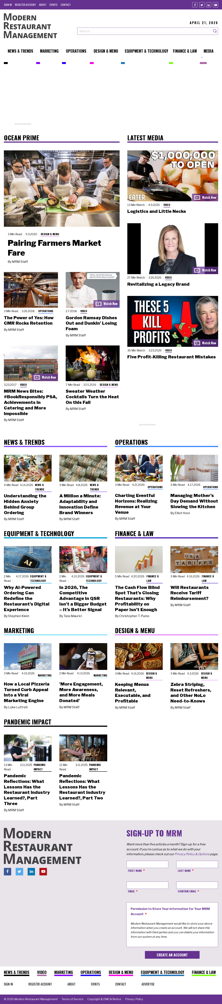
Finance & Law (152, 578)
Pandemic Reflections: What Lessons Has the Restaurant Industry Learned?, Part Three (27, 789)
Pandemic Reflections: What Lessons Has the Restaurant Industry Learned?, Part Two (82, 787)
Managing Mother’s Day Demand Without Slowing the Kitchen (194, 501)
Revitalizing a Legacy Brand (158, 284)
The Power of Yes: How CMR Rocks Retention (29, 320)
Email (131, 891)
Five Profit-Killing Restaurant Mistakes (171, 357)
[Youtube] (215, 4)
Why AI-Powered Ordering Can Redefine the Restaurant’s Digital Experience (26, 598)
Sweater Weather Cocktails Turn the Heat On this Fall (92, 396)
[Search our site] (144, 31)
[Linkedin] (208, 4)
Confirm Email (187, 891)
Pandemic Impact (40, 767)
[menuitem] (8, 5)
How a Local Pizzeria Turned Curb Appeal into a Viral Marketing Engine (26, 692)
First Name (135, 870)
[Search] (215, 31)
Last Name (184, 870)
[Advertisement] (111, 95)
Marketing (45, 675)
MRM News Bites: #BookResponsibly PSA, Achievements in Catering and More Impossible (30, 402)
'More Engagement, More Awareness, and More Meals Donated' (81, 692)
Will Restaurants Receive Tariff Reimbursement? (189, 593)
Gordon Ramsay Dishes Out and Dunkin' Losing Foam (91, 323)
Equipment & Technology (38, 578)
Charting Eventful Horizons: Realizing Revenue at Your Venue (136, 504)
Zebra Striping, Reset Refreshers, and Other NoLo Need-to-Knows (190, 693)
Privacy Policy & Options (191, 854)
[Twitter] (201, 4)
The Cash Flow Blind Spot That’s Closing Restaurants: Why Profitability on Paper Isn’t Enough (137, 598)
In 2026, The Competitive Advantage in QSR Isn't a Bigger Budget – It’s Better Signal (83, 598)
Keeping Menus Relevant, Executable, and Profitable (133, 693)
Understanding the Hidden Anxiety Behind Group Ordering (25, 504)
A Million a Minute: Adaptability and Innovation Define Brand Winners (80, 504)
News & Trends (39, 487)
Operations (45, 311)
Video (83, 311)
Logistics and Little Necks (156, 211)
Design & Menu (50, 234)
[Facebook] (194, 4)
